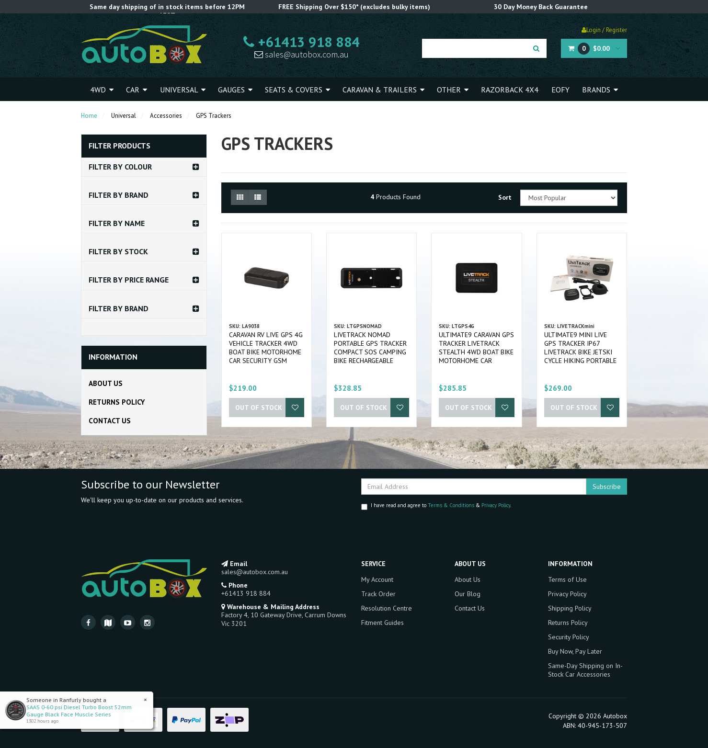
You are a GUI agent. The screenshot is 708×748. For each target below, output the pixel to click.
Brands (600, 89)
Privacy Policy (495, 505)
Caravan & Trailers (383, 89)
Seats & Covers (297, 89)
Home (89, 116)
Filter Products (119, 146)
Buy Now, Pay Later (575, 651)
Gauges (235, 89)
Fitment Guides (382, 622)
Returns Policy (117, 402)
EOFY (560, 89)
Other (452, 89)
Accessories (166, 116)
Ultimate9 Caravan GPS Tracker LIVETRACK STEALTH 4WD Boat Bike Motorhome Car (476, 347)
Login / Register (604, 30)
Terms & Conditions (451, 505)
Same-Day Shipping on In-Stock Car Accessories (585, 670)
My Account (377, 579)
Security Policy (568, 637)
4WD (102, 89)
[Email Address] (473, 486)
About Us (106, 383)
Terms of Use (567, 579)
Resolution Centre (386, 608)
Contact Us (110, 420)
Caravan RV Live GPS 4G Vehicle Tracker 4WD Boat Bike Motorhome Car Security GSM (266, 347)
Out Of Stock (258, 407)
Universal (183, 89)
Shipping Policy (570, 608)
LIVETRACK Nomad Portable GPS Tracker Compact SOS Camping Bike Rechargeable (370, 347)
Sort (505, 197)
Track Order (378, 593)
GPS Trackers (213, 116)
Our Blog (467, 593)
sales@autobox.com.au (301, 54)
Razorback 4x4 (509, 89)
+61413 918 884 (301, 42)
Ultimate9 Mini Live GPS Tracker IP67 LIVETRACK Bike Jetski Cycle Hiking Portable (580, 347)
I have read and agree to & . (436, 506)
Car (136, 89)
